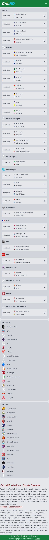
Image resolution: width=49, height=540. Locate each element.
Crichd (37, 539)
